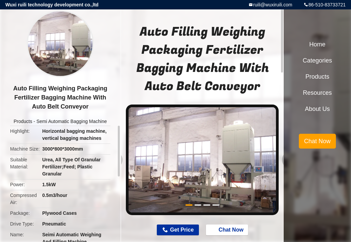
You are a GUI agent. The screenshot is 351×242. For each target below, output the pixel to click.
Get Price (182, 230)
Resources (317, 92)
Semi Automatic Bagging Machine (71, 121)
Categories (317, 60)
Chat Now (228, 229)
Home (317, 44)
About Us (317, 109)
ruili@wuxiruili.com (272, 4)
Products (22, 121)
